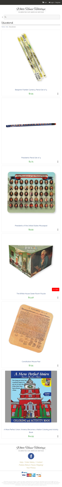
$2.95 (31, 94)
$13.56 (31, 297)
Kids (7, 26)
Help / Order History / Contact (31, 462)
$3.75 (31, 161)
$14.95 (31, 436)
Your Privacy (31, 468)
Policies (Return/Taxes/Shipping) (31, 465)
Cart (44, 2)
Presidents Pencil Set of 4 (31, 158)
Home (3, 26)
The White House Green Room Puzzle (31, 294)
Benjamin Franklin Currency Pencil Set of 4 (31, 90)
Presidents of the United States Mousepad (31, 226)
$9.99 (31, 229)
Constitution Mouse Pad (31, 362)
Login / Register (54, 2)
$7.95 (31, 365)
